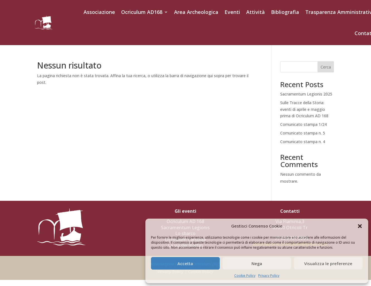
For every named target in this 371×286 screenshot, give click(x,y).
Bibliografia (285, 12)
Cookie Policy (244, 275)
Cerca (326, 67)
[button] (360, 226)
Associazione (99, 12)
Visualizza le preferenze (328, 263)
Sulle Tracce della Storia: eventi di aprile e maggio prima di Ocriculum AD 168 (304, 109)
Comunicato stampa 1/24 (303, 124)
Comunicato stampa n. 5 (302, 133)
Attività (255, 12)
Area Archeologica (196, 12)
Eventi (232, 12)
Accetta (185, 263)
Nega (257, 263)
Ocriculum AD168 (141, 12)
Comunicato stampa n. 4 (302, 141)
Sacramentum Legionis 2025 (306, 94)
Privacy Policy (268, 275)
